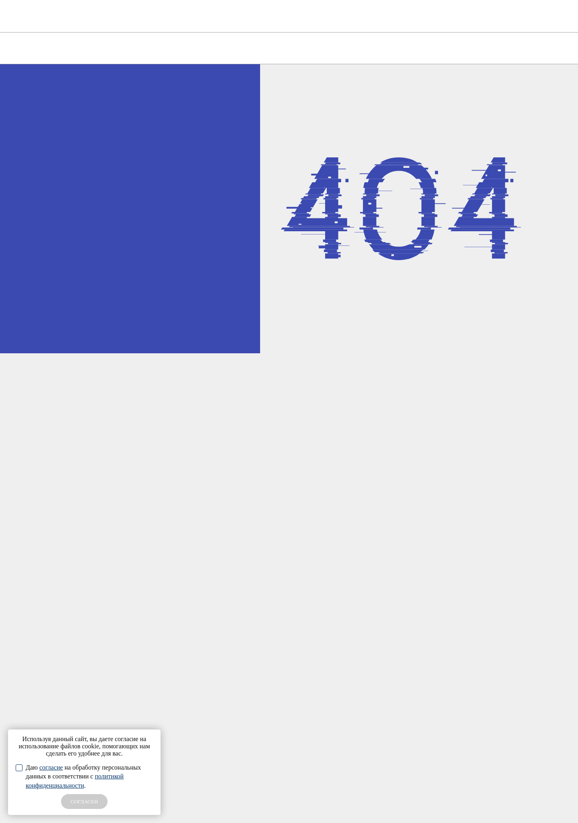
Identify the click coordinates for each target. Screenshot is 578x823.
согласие (51, 767)
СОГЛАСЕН (84, 802)
